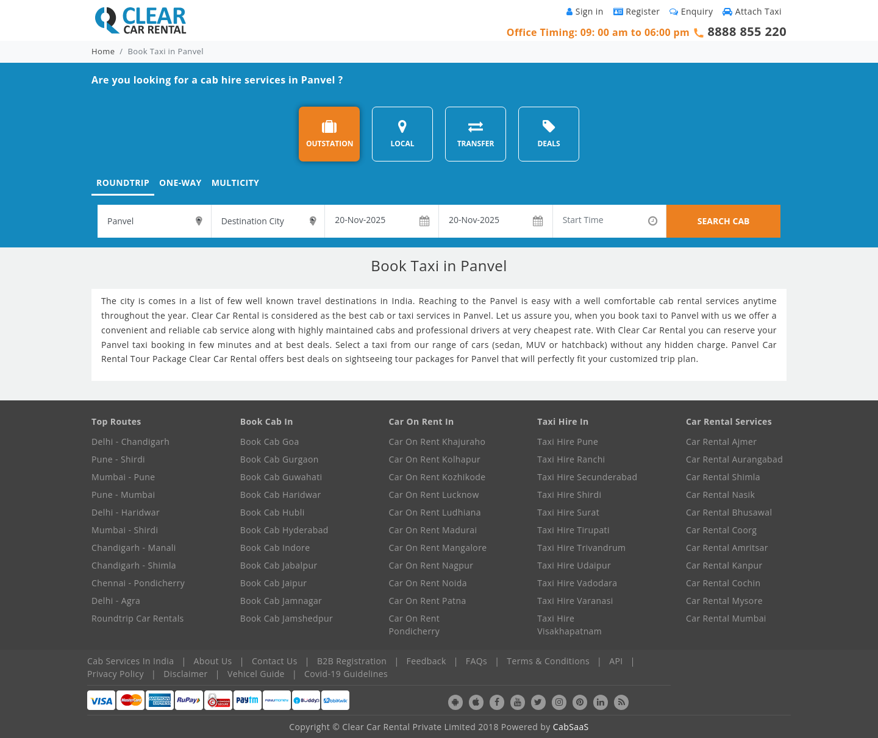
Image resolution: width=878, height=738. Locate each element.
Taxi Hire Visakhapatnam (569, 624)
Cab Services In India (130, 661)
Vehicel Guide (256, 673)
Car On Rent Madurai (433, 530)
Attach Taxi (752, 11)
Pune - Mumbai (123, 494)
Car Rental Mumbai (726, 618)
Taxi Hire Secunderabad (587, 477)
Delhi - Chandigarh (130, 441)
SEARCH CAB (724, 221)
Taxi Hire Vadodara (577, 583)
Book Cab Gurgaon (279, 459)
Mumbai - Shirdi (124, 530)
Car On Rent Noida (428, 583)
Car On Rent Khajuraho (437, 441)
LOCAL (402, 134)
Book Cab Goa (269, 441)
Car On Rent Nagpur (431, 565)
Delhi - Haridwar (125, 512)
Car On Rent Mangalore (438, 547)
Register (636, 11)
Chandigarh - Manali (133, 547)
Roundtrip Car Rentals (137, 618)
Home (103, 51)
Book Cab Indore (275, 547)
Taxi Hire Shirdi (569, 494)
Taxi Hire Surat (568, 512)
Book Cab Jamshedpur (286, 618)
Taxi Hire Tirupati (573, 530)
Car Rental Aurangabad (734, 459)
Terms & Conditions (548, 661)
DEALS (548, 134)
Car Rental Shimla (723, 477)
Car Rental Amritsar (727, 547)
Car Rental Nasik (720, 494)
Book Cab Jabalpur (279, 565)
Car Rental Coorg (721, 530)
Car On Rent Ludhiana (435, 512)
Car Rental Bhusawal (729, 512)
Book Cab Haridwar (280, 494)
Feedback (426, 661)
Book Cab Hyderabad (284, 530)
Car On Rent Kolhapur (435, 459)
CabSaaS (571, 727)
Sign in (584, 11)
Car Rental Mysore (724, 600)
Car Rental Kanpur (724, 565)
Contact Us (275, 661)
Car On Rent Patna (427, 600)
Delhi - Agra (115, 600)
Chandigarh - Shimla (133, 565)
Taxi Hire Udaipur (574, 565)
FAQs (476, 661)
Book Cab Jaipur (273, 583)
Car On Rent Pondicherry (414, 624)
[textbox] (154, 221)
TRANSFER (475, 134)
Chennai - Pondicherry (138, 583)
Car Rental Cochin (723, 583)
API (616, 661)
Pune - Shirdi (118, 459)
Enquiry (691, 11)
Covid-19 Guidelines (346, 673)
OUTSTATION (330, 134)
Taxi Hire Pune (567, 441)
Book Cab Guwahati (281, 477)
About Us (213, 661)
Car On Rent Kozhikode (437, 477)
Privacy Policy (115, 673)
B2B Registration (352, 661)
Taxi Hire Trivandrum (581, 547)
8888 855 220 (747, 31)
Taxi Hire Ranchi (571, 459)
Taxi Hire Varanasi (575, 600)
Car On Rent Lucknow (434, 494)
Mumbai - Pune (123, 477)
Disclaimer (185, 673)
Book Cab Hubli (272, 512)
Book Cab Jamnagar (281, 600)
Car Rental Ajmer (721, 441)
